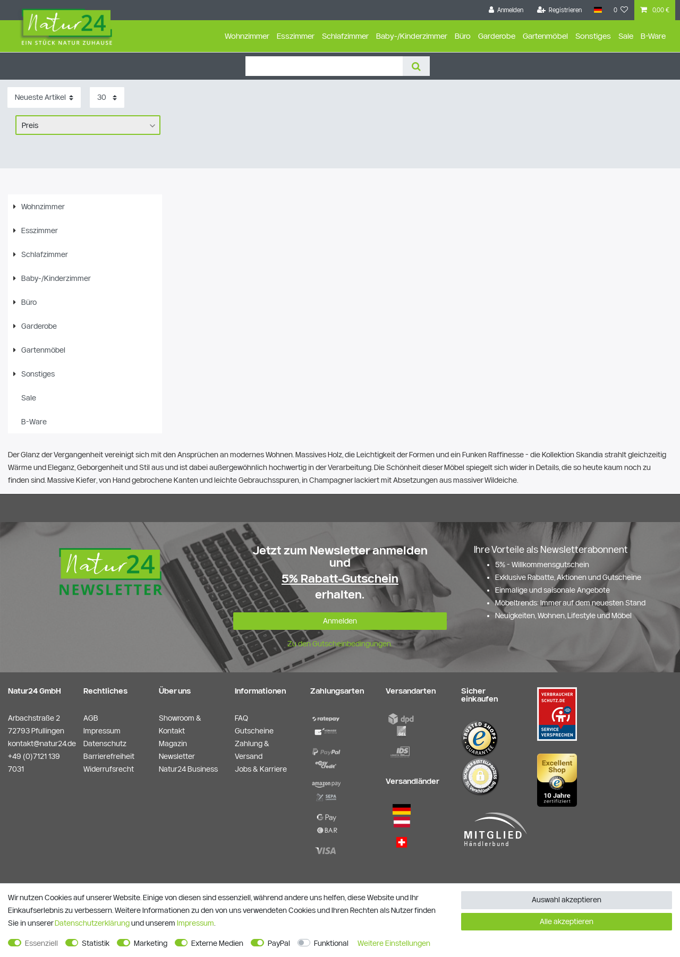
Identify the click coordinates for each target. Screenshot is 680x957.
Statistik (95, 943)
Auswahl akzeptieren (566, 899)
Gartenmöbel (545, 35)
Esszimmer (295, 35)
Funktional (331, 943)
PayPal (279, 943)
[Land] (597, 10)
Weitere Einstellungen (394, 943)
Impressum (195, 923)
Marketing (150, 943)
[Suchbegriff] (324, 66)
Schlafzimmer (345, 35)
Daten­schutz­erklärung (92, 923)
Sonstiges (593, 35)
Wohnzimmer (247, 35)
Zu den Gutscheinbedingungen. (340, 643)
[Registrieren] (559, 10)
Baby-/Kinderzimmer (411, 35)
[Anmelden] (506, 10)
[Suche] (416, 66)
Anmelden (340, 621)
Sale (625, 35)
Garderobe (496, 35)
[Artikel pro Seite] (107, 97)
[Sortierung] (44, 97)
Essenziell (41, 943)
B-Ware (653, 35)
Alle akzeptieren (566, 921)
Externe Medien (217, 943)
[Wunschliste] (621, 10)
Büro (463, 35)
